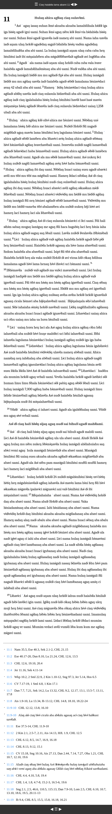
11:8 (9, 701)
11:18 (10, 789)
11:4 (9, 670)
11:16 (10, 775)
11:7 (9, 690)
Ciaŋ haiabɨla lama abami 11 (55, 4)
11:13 (10, 740)
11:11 (10, 726)
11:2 (9, 656)
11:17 (10, 782)
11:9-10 (11, 708)
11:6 (9, 684)
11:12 (10, 733)
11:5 (9, 677)
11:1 (9, 649)
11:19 (10, 799)
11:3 (9, 663)
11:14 (10, 746)
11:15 (10, 753)
